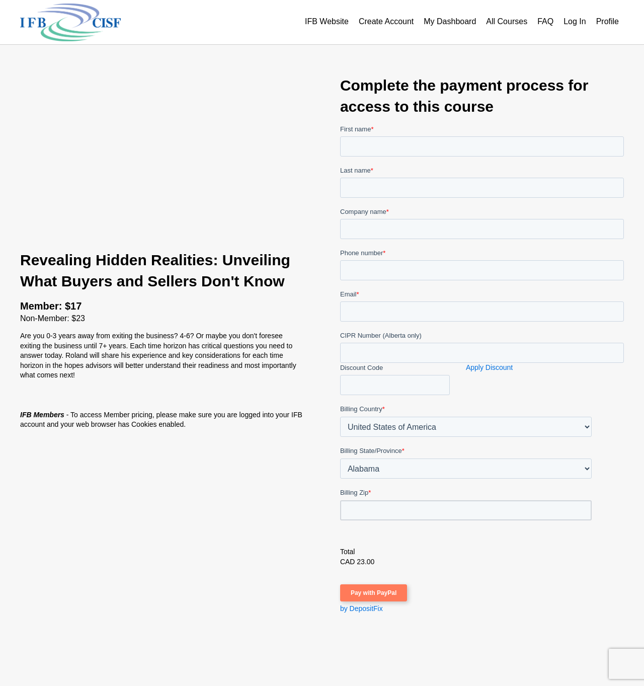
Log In (575, 21)
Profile (607, 21)
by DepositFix (361, 608)
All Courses (506, 21)
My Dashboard (450, 21)
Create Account (386, 21)
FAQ (545, 21)
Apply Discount (489, 367)
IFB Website (327, 21)
